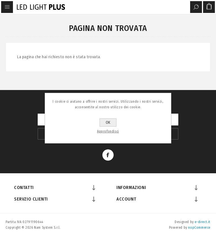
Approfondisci (108, 131)
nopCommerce (199, 228)
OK (108, 122)
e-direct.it (202, 222)
